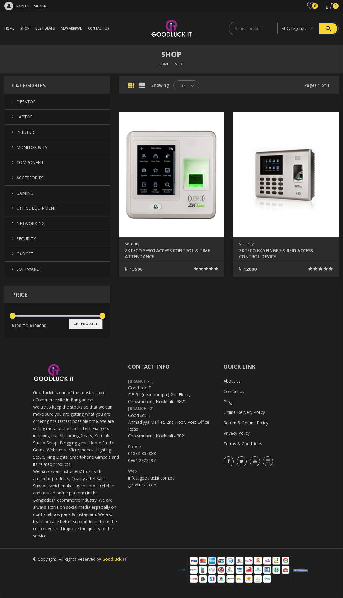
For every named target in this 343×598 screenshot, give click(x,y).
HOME (9, 28)
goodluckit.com (143, 485)
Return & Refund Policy (246, 423)
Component (30, 162)
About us (232, 381)
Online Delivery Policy (244, 412)
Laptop (24, 117)
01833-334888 (142, 453)
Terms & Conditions (243, 443)
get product (85, 323)
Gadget (24, 254)
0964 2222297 (142, 460)
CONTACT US (98, 28)
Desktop (26, 101)
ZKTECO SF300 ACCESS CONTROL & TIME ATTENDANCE (171, 253)
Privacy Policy (237, 433)
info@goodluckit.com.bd (151, 478)
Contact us (234, 391)
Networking (30, 223)
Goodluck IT (114, 559)
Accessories (30, 178)
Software (27, 269)
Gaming (24, 193)
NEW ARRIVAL (71, 28)
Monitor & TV (31, 147)
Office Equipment (36, 208)
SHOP (25, 28)
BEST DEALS (45, 28)
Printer (25, 132)
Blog (228, 402)
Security (133, 244)
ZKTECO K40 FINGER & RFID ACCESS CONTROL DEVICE (278, 253)
